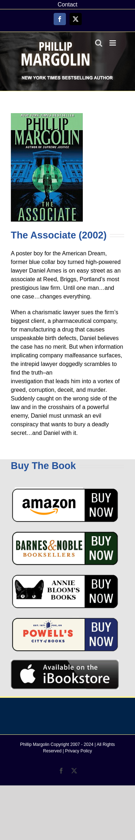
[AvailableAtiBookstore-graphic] (65, 662)
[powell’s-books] (65, 619)
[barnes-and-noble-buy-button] (65, 533)
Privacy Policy (78, 750)
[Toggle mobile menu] (113, 43)
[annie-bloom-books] (65, 576)
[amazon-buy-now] (65, 490)
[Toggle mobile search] (98, 43)
